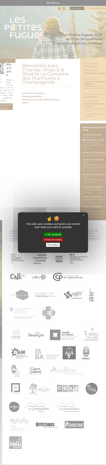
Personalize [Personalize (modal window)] (53, 245)
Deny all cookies (53, 240)
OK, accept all (53, 234)
